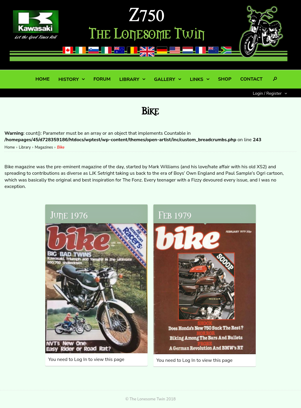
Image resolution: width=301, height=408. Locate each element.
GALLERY (164, 79)
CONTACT (251, 79)
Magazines (44, 147)
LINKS (196, 79)
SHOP (224, 79)
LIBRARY (129, 79)
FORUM (102, 79)
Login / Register (267, 93)
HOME (42, 79)
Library (25, 147)
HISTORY (68, 79)
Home (9, 147)
